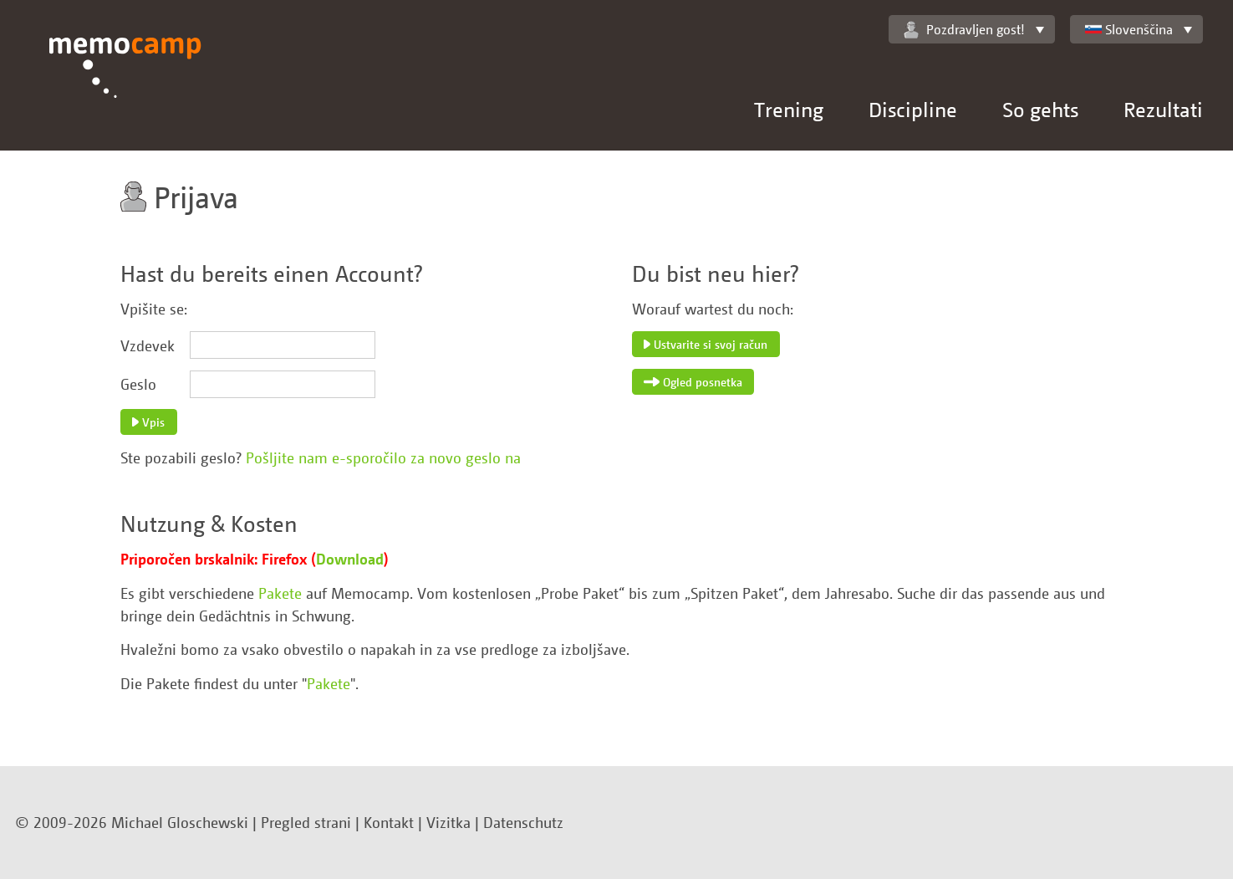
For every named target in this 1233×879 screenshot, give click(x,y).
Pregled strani (306, 822)
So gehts (1040, 109)
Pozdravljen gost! (964, 29)
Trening (788, 109)
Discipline (913, 109)
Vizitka (448, 822)
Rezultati (1163, 109)
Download (350, 558)
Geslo (138, 384)
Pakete (280, 593)
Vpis (148, 422)
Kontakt (389, 822)
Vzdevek (147, 345)
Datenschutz (523, 822)
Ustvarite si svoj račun (705, 344)
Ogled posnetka (693, 382)
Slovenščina (1129, 29)
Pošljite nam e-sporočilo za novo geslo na (383, 457)
